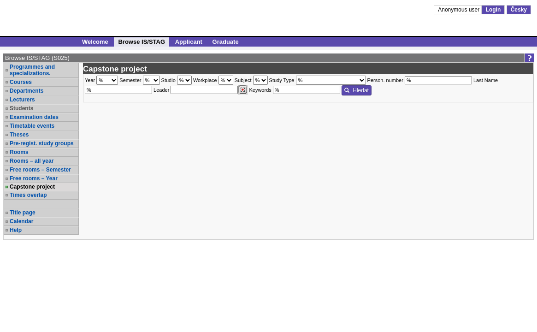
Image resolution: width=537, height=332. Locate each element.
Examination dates (34, 117)
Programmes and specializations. (32, 70)
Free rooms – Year (34, 178)
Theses (19, 134)
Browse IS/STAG (141, 41)
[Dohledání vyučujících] (243, 90)
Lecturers (22, 99)
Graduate (225, 41)
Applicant (188, 41)
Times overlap (28, 195)
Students (21, 108)
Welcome (95, 41)
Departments (26, 91)
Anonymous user (459, 9)
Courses (21, 82)
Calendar (21, 221)
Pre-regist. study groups (42, 143)
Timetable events (32, 126)
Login (493, 9)
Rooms (19, 152)
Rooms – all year (31, 161)
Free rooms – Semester (40, 169)
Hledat (356, 90)
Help (16, 230)
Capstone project (32, 187)
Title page (22, 212)
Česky (519, 9)
